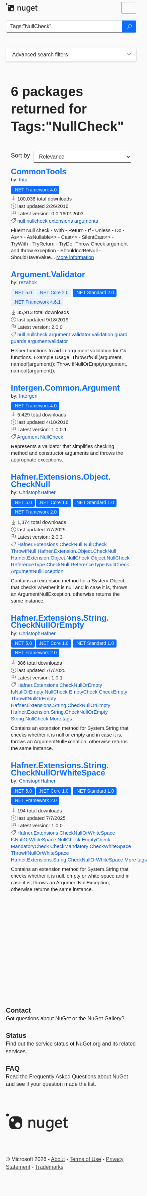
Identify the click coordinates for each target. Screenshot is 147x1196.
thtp (23, 179)
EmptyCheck (83, 692)
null (21, 221)
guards (18, 341)
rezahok (28, 282)
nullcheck (37, 221)
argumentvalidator (48, 341)
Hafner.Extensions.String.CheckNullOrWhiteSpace (60, 769)
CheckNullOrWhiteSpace (87, 833)
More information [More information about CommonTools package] (75, 257)
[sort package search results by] (82, 157)
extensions (61, 221)
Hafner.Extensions (37, 544)
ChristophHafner (37, 492)
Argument (28, 437)
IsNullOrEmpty (27, 692)
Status (16, 1035)
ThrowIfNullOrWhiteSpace (40, 853)
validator (80, 334)
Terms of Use (85, 1159)
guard (121, 334)
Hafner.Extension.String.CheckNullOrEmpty (59, 712)
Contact (18, 1010)
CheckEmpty (113, 692)
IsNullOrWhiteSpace (33, 839)
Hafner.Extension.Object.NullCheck (50, 558)
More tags (61, 718)
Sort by (20, 155)
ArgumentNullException (37, 571)
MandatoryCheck (30, 846)
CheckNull (71, 544)
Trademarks (49, 1167)
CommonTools (39, 171)
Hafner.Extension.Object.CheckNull (77, 551)
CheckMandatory (69, 846)
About (58, 1159)
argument (59, 334)
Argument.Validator (48, 274)
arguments (86, 221)
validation (102, 334)
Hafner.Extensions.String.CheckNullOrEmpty (60, 621)
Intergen (28, 396)
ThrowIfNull (23, 551)
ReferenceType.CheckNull (40, 564)
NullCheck (51, 437)
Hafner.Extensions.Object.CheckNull (61, 480)
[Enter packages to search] (64, 26)
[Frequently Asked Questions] (13, 1068)
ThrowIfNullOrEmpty (33, 698)
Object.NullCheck (110, 558)
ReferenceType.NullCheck (100, 564)
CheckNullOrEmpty (81, 685)
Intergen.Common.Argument (65, 388)
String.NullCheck (30, 718)
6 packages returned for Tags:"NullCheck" (67, 109)
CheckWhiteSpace (110, 846)
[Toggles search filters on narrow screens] (129, 54)
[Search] (129, 26)
